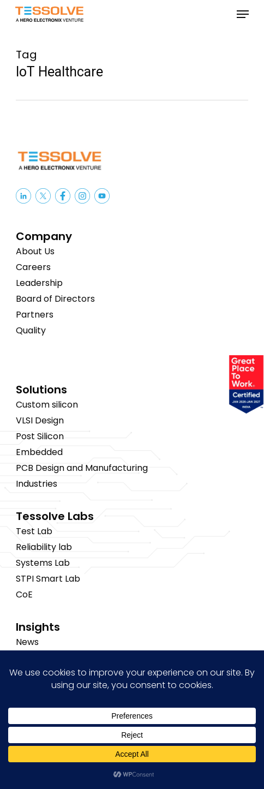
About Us (35, 251)
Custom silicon (47, 404)
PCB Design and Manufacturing (82, 468)
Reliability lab (44, 547)
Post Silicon (40, 436)
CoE (24, 594)
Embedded (39, 452)
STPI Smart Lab (48, 578)
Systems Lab (43, 563)
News (27, 642)
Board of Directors (55, 298)
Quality (31, 330)
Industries (36, 483)
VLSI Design (40, 420)
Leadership (39, 283)
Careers (33, 267)
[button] (243, 14)
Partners (34, 314)
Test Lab (34, 531)
